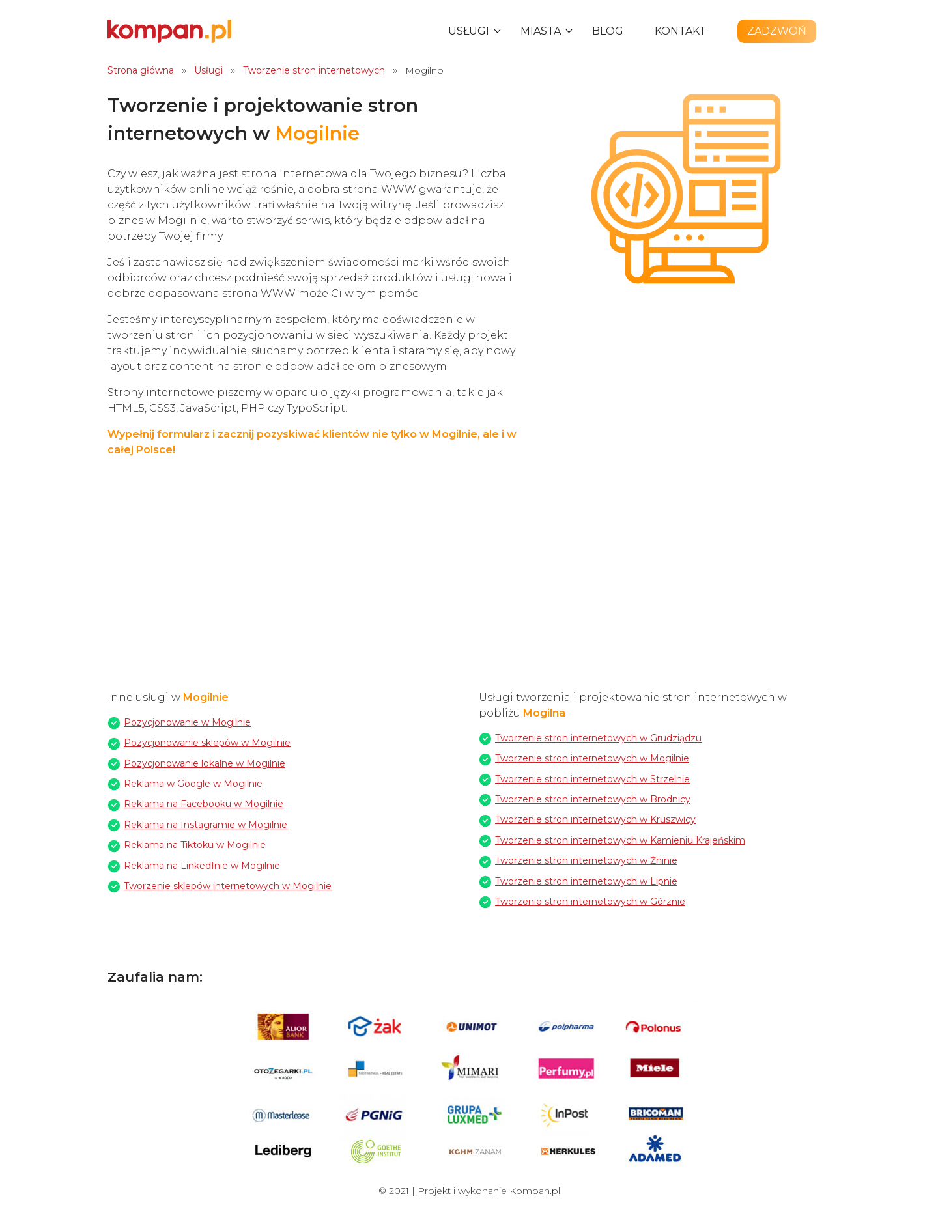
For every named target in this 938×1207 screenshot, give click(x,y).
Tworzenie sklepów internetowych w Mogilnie (228, 886)
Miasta (540, 31)
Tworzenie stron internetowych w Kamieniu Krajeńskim (620, 840)
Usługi (468, 31)
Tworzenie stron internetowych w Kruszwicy (595, 819)
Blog (607, 31)
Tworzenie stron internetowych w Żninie (586, 860)
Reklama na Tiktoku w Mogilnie (195, 845)
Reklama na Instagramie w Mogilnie (205, 825)
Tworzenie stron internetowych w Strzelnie (592, 779)
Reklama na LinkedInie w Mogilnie (202, 866)
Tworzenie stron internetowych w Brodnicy (592, 799)
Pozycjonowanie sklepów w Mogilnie (207, 742)
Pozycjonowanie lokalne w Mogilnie (204, 763)
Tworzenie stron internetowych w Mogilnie (592, 758)
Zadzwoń (776, 31)
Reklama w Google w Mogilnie (193, 783)
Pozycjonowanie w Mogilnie (187, 722)
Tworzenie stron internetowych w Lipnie (586, 881)
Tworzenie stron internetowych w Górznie (590, 901)
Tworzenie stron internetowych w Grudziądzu (598, 738)
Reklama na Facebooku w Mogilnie (203, 804)
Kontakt (680, 31)
